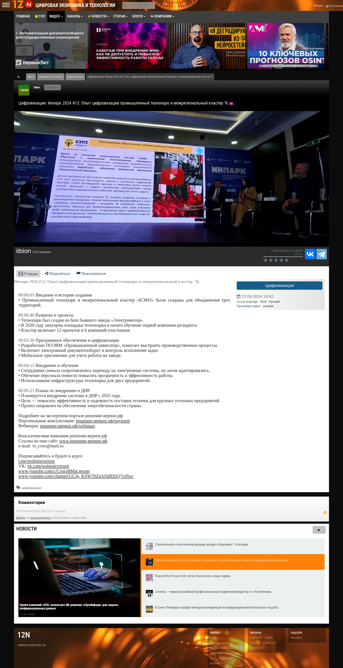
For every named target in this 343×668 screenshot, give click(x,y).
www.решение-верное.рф (83, 440)
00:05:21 (26, 390)
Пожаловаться (91, 273)
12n (23, 634)
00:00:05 (26, 295)
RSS (325, 512)
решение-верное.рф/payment (103, 420)
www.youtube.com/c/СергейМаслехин (54, 471)
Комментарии (31, 502)
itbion (37, 87)
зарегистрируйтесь (40, 517)
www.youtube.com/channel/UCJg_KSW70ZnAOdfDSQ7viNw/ (76, 476)
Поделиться (57, 273)
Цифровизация (279, 285)
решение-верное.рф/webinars (67, 425)
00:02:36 (26, 340)
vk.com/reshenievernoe (48, 466)
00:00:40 (26, 315)
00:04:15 (26, 365)
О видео (28, 273)
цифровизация (31, 488)
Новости (26, 529)
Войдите (20, 517)
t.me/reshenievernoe (36, 461)
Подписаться (53, 87)
